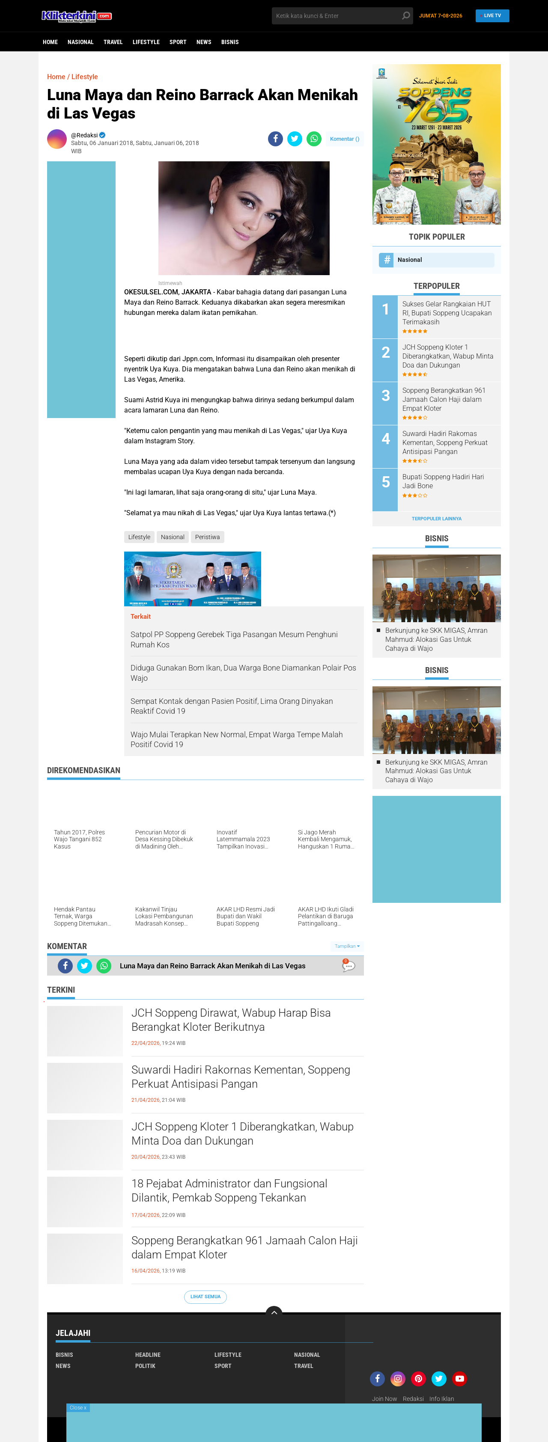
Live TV (490, 15)
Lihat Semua (205, 1297)
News (204, 42)
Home (50, 42)
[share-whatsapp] (314, 138)
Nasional (81, 42)
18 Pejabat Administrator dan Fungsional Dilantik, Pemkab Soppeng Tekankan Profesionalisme (229, 1198)
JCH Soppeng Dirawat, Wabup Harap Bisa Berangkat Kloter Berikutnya (231, 1020)
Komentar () (345, 139)
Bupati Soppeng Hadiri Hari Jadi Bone (443, 481)
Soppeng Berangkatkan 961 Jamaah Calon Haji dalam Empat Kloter (244, 1247)
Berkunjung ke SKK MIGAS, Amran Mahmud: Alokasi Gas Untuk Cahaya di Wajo (436, 639)
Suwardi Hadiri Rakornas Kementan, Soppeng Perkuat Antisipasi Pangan (240, 1077)
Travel (113, 42)
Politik (145, 1365)
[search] (342, 15)
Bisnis (230, 42)
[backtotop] (274, 1314)
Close (78, 1408)
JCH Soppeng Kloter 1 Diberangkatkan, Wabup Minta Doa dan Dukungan (242, 1134)
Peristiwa (207, 537)
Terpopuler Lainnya (437, 519)
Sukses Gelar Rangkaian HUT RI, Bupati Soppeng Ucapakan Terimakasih (447, 313)
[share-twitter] (294, 138)
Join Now (384, 1398)
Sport (178, 42)
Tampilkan (347, 946)
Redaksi (413, 1398)
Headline (148, 1354)
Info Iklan (441, 1398)
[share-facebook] (275, 138)
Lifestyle (146, 42)
